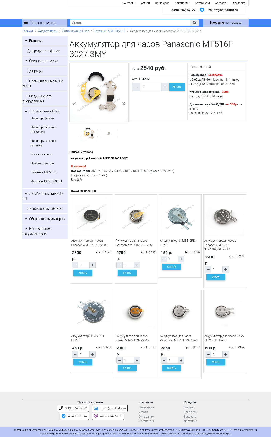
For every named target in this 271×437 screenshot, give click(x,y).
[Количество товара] (150, 87)
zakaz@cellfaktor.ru (223, 10)
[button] (194, 22)
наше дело (162, 3)
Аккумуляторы (47, 31)
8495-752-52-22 (183, 10)
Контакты (190, 412)
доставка (239, 3)
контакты (129, 3)
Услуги (143, 412)
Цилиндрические (42, 118)
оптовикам (202, 3)
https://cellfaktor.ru (247, 430)
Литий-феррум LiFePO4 (45, 209)
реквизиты (182, 3)
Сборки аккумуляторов (47, 219)
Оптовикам (146, 416)
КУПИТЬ (177, 87)
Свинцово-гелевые (43, 61)
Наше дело (146, 407)
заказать (221, 3)
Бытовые (36, 41)
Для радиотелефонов (43, 51)
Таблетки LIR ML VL (44, 172)
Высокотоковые (41, 154)
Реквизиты (146, 421)
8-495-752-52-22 (73, 408)
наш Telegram (74, 416)
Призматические (42, 163)
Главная (27, 31)
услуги (145, 3)
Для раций (35, 71)
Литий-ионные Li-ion (75, 31)
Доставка (190, 421)
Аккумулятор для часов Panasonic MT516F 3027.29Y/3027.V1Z (220, 245)
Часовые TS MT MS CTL (110, 31)
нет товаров (225, 22)
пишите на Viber (108, 416)
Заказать (190, 416)
